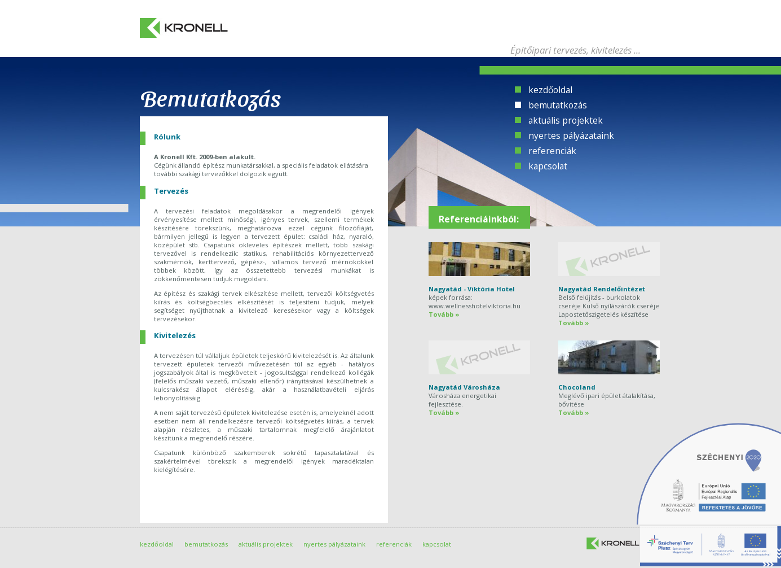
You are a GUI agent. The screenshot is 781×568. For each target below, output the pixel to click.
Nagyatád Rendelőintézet (601, 289)
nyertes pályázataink (571, 135)
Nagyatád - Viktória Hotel (472, 289)
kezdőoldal (550, 90)
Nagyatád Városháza (464, 387)
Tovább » (444, 314)
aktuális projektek (565, 120)
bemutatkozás (557, 105)
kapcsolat (547, 166)
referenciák (552, 151)
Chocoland (576, 387)
